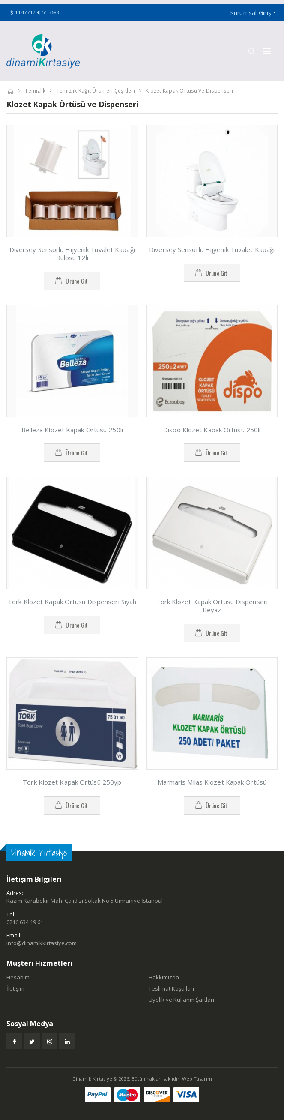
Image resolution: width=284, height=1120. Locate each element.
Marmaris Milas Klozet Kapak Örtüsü (212, 782)
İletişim (15, 988)
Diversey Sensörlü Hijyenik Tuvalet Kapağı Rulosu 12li (72, 253)
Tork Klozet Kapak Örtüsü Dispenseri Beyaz (212, 605)
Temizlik (35, 90)
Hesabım (18, 977)
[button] (251, 51)
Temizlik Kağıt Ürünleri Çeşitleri (96, 90)
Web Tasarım (197, 1078)
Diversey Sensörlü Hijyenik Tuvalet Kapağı (212, 249)
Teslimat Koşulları (171, 988)
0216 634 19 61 (24, 922)
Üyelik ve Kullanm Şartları (181, 999)
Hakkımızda (164, 977)
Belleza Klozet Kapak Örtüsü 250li (72, 429)
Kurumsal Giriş (251, 13)
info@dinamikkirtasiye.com (41, 943)
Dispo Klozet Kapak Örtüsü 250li (211, 429)
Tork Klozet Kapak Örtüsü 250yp (72, 782)
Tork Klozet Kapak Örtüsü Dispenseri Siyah (72, 601)
